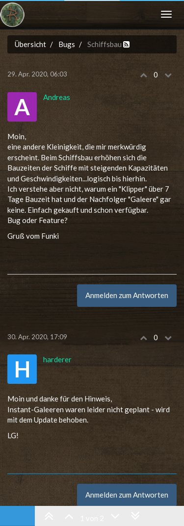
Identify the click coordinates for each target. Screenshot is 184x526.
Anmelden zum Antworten (126, 295)
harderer (57, 359)
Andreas (56, 97)
